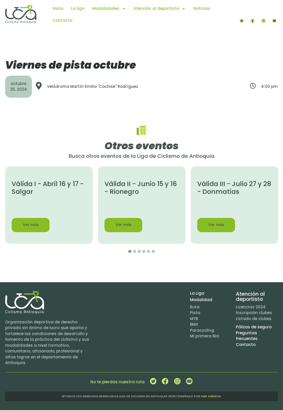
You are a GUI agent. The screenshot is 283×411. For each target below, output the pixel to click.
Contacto (62, 20)
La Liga (197, 294)
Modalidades (109, 8)
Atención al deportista (159, 8)
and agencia (211, 397)
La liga (77, 8)
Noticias (201, 8)
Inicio (58, 8)
